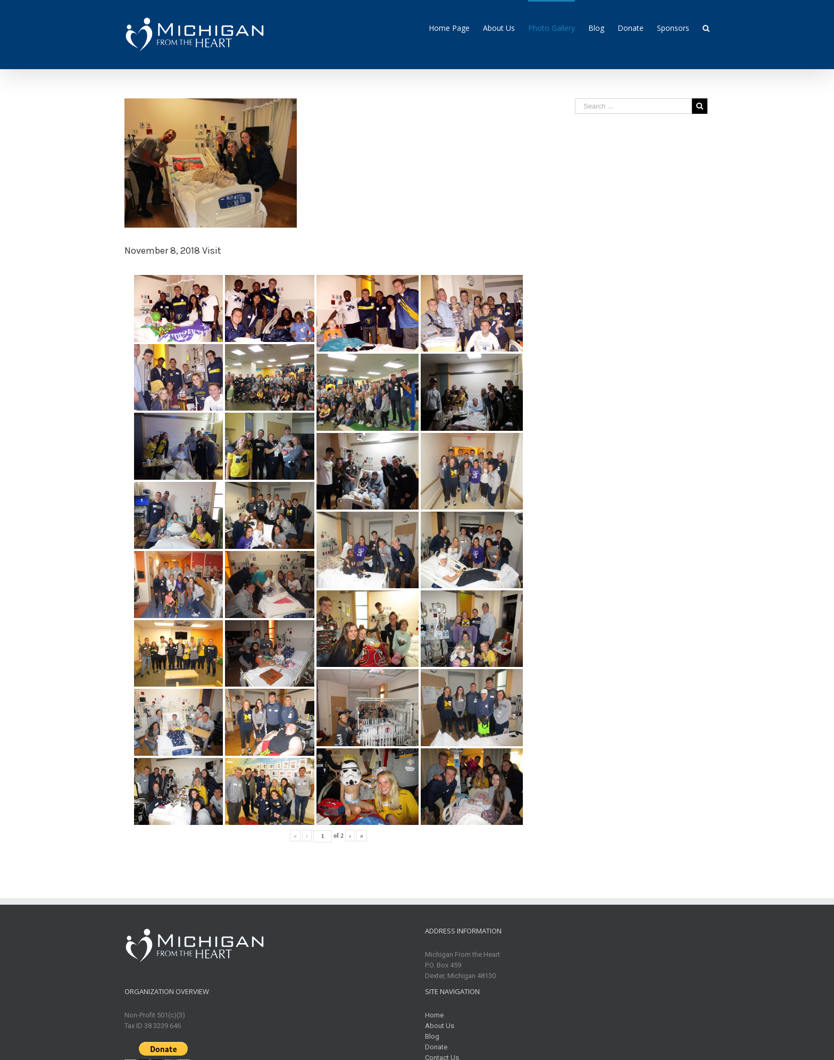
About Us (439, 1026)
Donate (436, 1047)
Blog (432, 1036)
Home (434, 1015)
